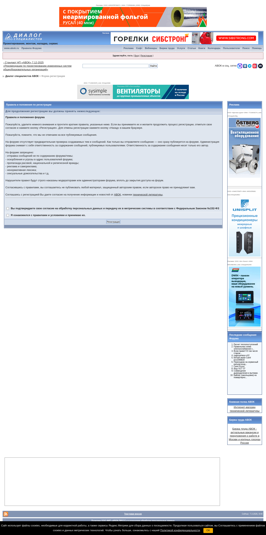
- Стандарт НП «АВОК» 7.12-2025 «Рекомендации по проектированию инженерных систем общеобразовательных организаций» (37, 66)
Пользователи (231, 48)
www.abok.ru (11, 48)
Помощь (257, 48)
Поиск (246, 48)
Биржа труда (167, 48)
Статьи (192, 48)
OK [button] (208, 530)
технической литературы (148, 194)
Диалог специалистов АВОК (22, 76)
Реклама (129, 48)
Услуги (181, 48)
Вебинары (151, 48)
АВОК (117, 194)
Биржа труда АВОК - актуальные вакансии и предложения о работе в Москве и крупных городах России (244, 435)
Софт (139, 48)
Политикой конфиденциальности (180, 530)
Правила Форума (31, 48)
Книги (201, 48)
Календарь (214, 48)
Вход (136, 56)
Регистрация (146, 56)
